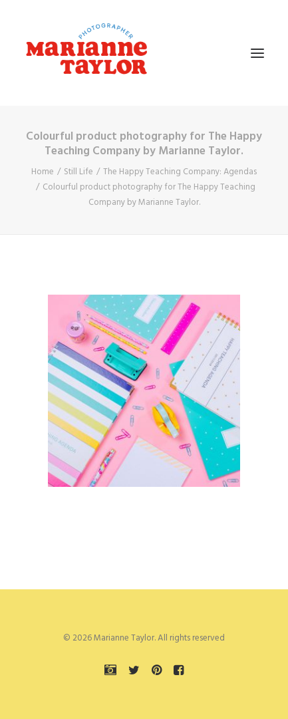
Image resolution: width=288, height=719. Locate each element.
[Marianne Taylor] (86, 53)
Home (42, 172)
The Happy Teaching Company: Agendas (180, 172)
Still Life (78, 172)
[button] (257, 53)
